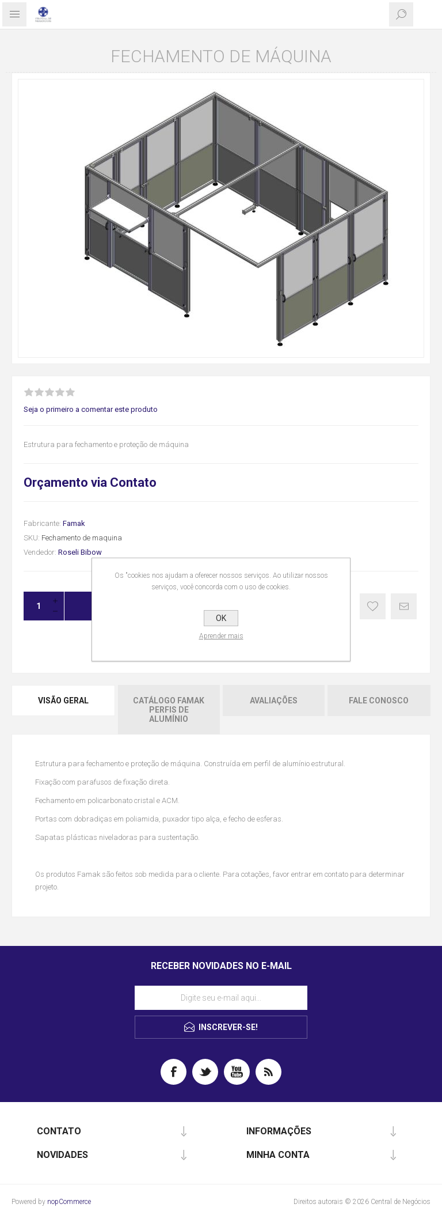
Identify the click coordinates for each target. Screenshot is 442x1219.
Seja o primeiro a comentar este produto (91, 409)
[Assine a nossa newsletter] (221, 998)
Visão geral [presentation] (63, 700)
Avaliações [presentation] (274, 700)
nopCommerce (69, 1202)
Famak (74, 523)
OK (221, 618)
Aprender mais (221, 636)
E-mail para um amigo (404, 606)
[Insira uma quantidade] (35, 606)
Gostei (373, 606)
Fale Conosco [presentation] (379, 700)
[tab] (64, 710)
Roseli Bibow (80, 552)
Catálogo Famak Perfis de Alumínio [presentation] (168, 710)
